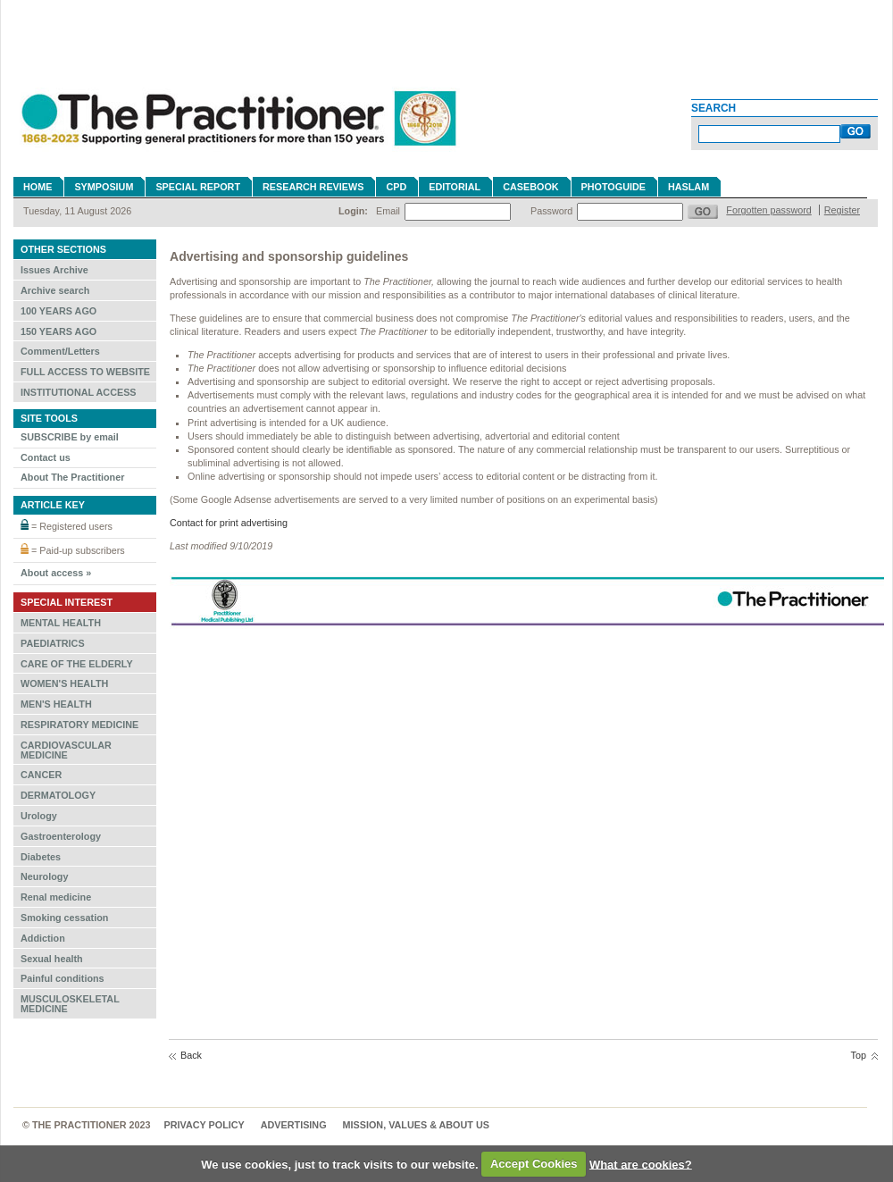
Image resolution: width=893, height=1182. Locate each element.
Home (37, 186)
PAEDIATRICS (53, 643)
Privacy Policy (204, 1124)
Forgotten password (768, 210)
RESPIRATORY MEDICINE (79, 724)
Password (551, 210)
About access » (56, 572)
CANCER (41, 774)
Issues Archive (54, 269)
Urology (39, 815)
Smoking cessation (64, 917)
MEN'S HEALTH (56, 704)
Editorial (454, 186)
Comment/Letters (60, 351)
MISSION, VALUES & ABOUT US (416, 1124)
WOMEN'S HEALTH (64, 683)
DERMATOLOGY (58, 795)
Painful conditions (62, 978)
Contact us (46, 457)
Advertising (294, 1124)
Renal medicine (56, 897)
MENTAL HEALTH (61, 622)
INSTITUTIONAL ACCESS (79, 392)
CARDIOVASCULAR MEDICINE (66, 750)
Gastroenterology (61, 836)
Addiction (43, 938)
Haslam (688, 186)
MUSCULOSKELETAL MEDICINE (70, 1003)
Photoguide (613, 186)
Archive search (55, 290)
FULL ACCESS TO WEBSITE (85, 371)
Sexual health (52, 958)
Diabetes (41, 856)
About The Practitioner (72, 477)
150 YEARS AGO (58, 331)
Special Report (197, 186)
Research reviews (313, 186)
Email (388, 210)
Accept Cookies (534, 1163)
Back (191, 1055)
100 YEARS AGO (58, 311)
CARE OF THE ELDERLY (77, 663)
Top (858, 1055)
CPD (396, 186)
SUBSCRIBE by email (70, 437)
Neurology (44, 876)
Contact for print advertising (229, 522)
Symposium (103, 186)
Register (842, 210)
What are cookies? (640, 1163)
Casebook (530, 186)
